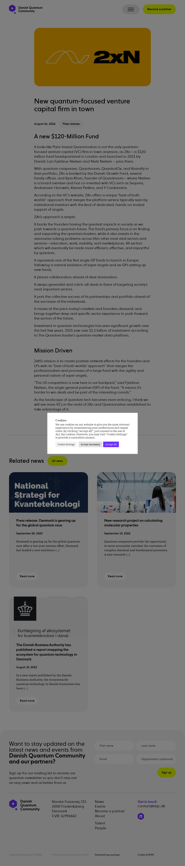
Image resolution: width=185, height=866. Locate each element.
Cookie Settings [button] (66, 444)
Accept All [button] (111, 444)
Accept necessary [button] (90, 444)
